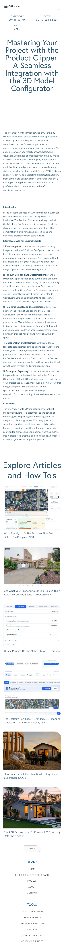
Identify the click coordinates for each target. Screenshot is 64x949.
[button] (58, 6)
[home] (12, 6)
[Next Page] (32, 848)
